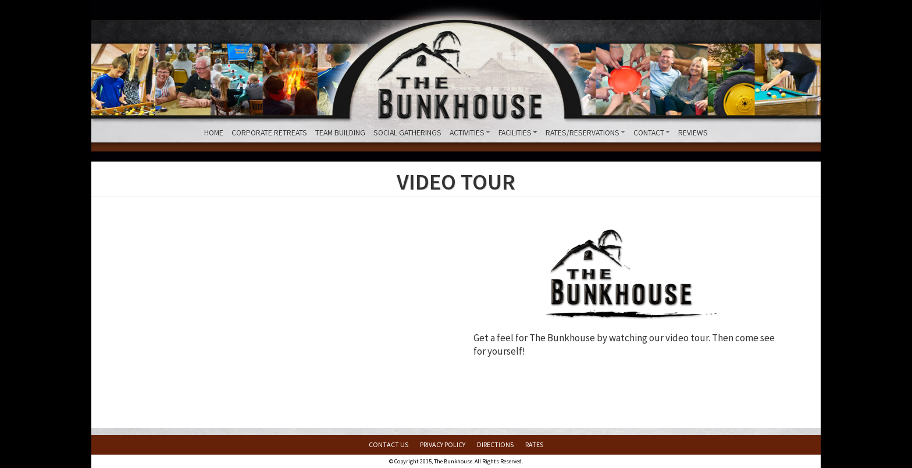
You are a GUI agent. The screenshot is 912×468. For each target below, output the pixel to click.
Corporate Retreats (269, 133)
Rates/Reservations (585, 133)
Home (213, 133)
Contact (651, 133)
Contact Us (388, 444)
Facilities (517, 133)
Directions (495, 444)
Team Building (340, 133)
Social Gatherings (407, 133)
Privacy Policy (442, 444)
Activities (470, 133)
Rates (534, 444)
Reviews (693, 133)
